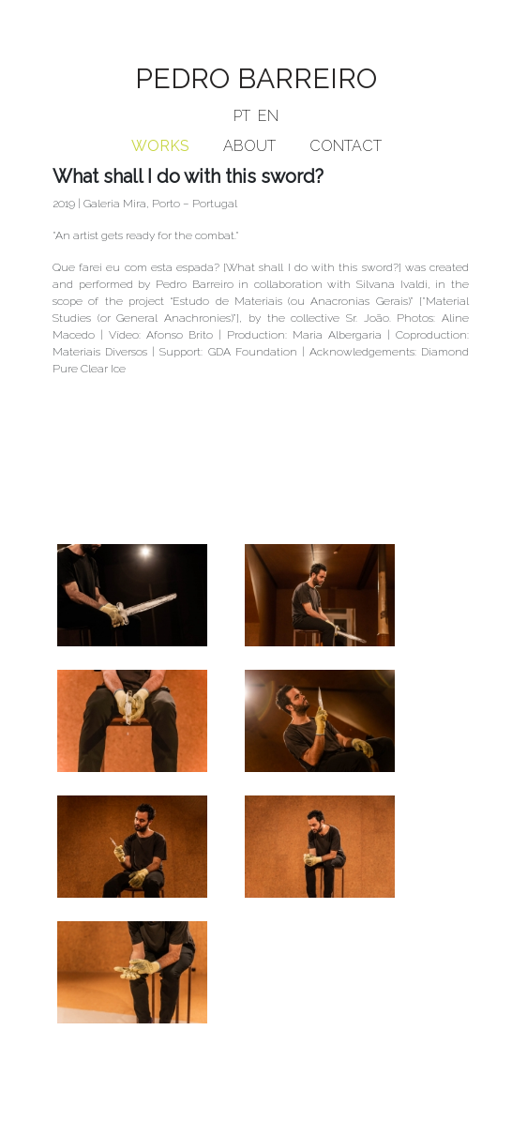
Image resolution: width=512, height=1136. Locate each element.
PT (241, 116)
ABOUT (249, 146)
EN (268, 116)
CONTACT (345, 146)
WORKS (160, 146)
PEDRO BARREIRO (256, 78)
